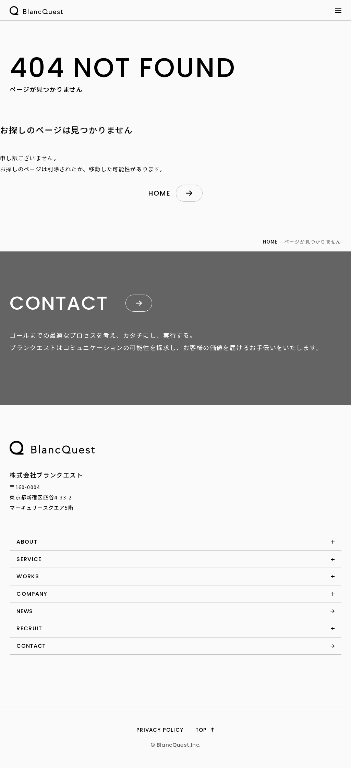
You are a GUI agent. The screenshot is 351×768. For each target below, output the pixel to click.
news (24, 611)
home (159, 193)
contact (31, 646)
